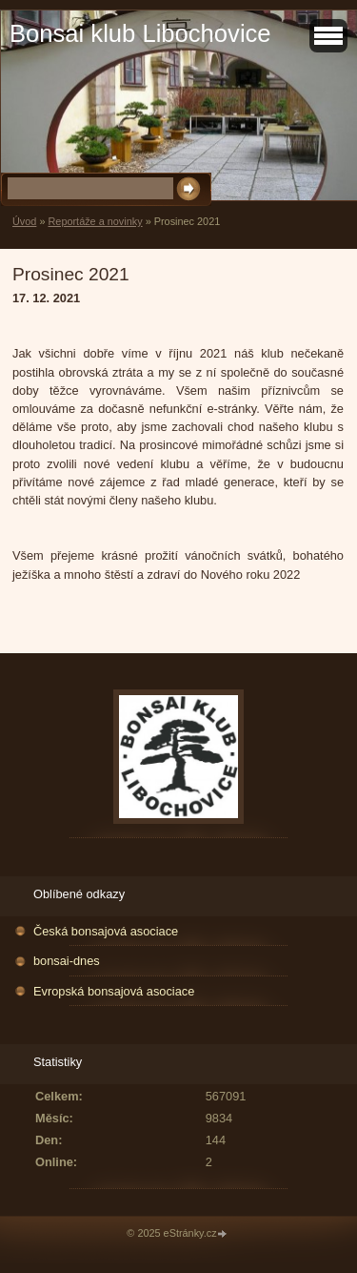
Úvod (24, 221)
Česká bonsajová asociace (105, 931)
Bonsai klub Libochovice (140, 33)
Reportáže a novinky (95, 221)
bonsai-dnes (66, 961)
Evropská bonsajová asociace (113, 991)
